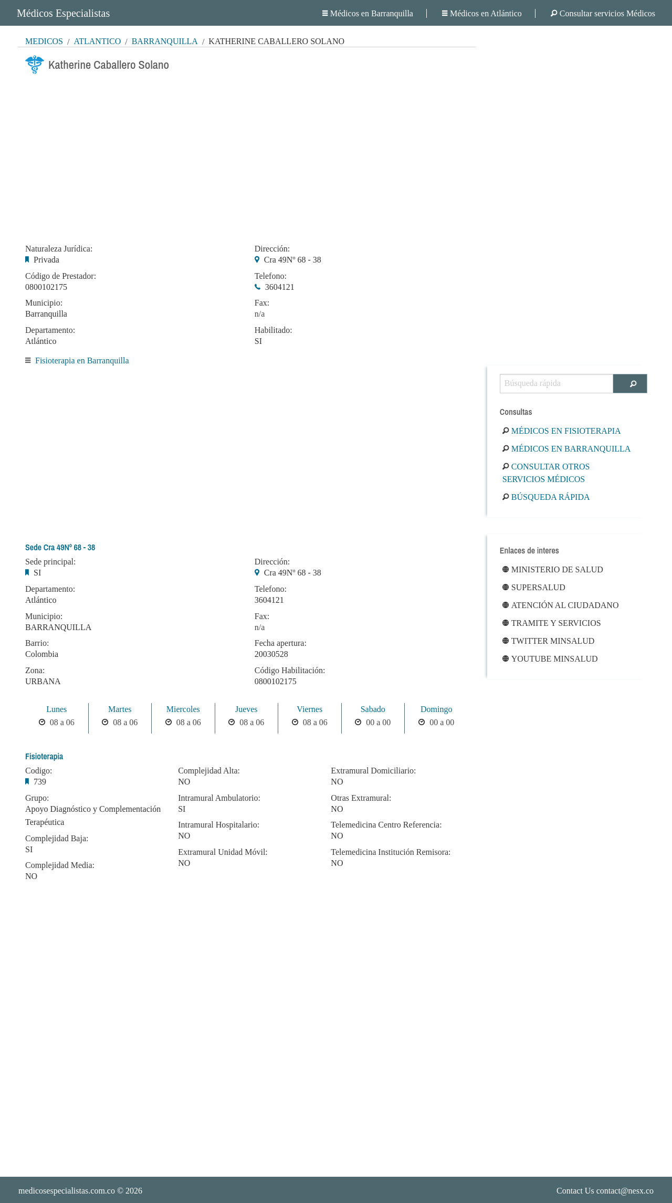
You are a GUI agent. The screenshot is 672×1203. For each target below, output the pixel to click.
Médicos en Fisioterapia (561, 430)
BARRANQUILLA (58, 627)
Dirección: (272, 249)
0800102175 (46, 287)
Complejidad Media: (59, 865)
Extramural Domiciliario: (373, 771)
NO (31, 876)
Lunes (56, 709)
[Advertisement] (246, 155)
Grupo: (37, 798)
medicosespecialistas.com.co (66, 1190)
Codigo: (38, 771)
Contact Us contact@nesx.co (605, 1190)
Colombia (41, 654)
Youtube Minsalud (550, 658)
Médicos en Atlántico (482, 13)
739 (40, 781)
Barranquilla (165, 41)
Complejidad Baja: (56, 838)
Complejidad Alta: (209, 771)
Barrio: (37, 643)
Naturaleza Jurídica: (58, 249)
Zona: (35, 670)
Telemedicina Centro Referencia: (386, 825)
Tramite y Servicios (551, 623)
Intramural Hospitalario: (218, 825)
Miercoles (183, 709)
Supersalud (533, 587)
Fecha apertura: (281, 643)
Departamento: (50, 330)
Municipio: (43, 303)
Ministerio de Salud (552, 569)
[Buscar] (630, 383)
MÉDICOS (44, 41)
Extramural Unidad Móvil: (223, 852)
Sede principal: (50, 562)
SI (258, 341)
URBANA (43, 681)
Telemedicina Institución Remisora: (390, 852)
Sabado (373, 709)
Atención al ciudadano (560, 605)
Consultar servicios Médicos (603, 13)
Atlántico (97, 41)
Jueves (246, 709)
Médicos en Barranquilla (367, 13)
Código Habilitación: (290, 670)
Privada (46, 259)
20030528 (271, 654)
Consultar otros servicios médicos (546, 473)
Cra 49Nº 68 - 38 (292, 259)
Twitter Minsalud (548, 640)
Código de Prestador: (60, 276)
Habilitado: (273, 330)
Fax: (262, 303)
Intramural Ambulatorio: (219, 798)
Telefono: (271, 276)
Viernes (309, 709)
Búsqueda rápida (546, 497)
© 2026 (80, 1190)
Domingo (436, 709)
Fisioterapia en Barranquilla (82, 360)
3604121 (280, 287)
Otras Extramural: (361, 798)
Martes (119, 709)
